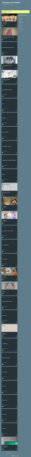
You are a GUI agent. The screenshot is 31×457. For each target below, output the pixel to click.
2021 (19, 16)
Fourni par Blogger (15, 455)
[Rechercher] (28, 3)
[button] (16, 25)
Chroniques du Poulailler (11, 3)
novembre (21, 18)
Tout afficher (4, 12)
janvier (21, 21)
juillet (20, 19)
